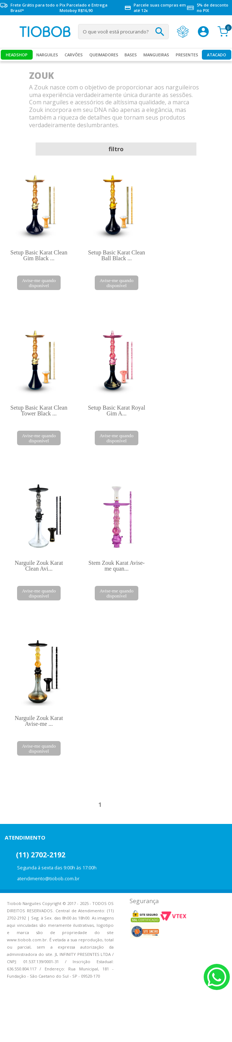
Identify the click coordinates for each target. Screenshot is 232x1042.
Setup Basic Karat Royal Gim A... (116, 411)
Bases (131, 54)
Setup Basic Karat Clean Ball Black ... (116, 255)
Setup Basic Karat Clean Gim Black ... (39, 255)
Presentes (187, 54)
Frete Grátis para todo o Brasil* (29, 7)
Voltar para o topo (11, 1030)
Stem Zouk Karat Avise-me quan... (117, 566)
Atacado (216, 54)
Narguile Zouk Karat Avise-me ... (39, 721)
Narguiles (47, 54)
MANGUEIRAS (156, 54)
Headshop (17, 54)
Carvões (74, 54)
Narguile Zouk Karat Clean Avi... (39, 566)
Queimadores (103, 54)
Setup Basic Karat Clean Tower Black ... (39, 411)
